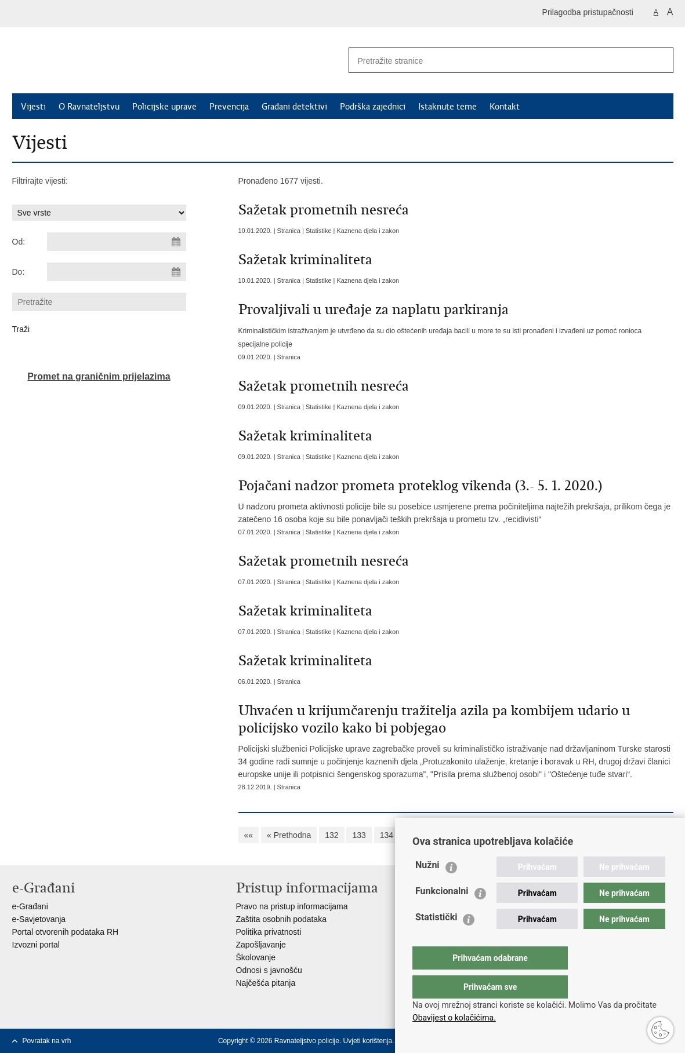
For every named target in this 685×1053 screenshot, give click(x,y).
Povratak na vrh (47, 1041)
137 (468, 835)
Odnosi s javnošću (269, 970)
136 (441, 835)
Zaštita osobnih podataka (281, 919)
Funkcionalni (442, 914)
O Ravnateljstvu (89, 106)
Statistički (436, 940)
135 (414, 835)
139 (523, 835)
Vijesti (33, 106)
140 (550, 835)
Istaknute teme (447, 106)
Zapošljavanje (261, 944)
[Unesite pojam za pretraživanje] (494, 60)
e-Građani (30, 906)
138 (496, 835)
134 (386, 835)
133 (358, 835)
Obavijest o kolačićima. (454, 1017)
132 (331, 835)
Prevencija (229, 106)
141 (578, 835)
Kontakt (505, 106)
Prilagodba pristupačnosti (587, 12)
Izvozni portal (36, 944)
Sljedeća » (618, 835)
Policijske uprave (164, 106)
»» (655, 835)
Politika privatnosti (269, 932)
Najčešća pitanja (266, 983)
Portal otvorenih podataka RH (65, 932)
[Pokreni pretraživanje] (660, 60)
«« (248, 835)
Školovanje (256, 957)
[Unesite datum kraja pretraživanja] (116, 272)
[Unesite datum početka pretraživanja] (116, 241)
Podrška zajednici (372, 106)
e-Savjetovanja (39, 919)
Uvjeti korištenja (368, 1041)
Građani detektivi (294, 106)
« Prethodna (289, 835)
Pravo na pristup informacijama (292, 906)
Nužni (427, 888)
